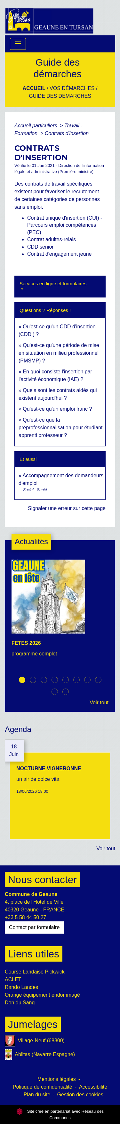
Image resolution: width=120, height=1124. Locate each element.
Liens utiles (33, 954)
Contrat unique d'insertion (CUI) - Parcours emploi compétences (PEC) (64, 225)
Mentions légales (56, 1079)
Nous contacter (42, 879)
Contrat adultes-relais (51, 239)
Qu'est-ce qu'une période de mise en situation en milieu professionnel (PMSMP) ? (59, 353)
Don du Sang (20, 1002)
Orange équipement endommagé (42, 995)
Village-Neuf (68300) (35, 1040)
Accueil (34, 88)
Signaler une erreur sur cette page (67, 508)
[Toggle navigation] (18, 44)
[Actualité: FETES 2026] (60, 612)
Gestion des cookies (80, 1094)
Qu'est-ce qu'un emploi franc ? (57, 409)
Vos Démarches (72, 88)
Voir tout (99, 702)
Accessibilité (93, 1087)
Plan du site (37, 1094)
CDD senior (40, 247)
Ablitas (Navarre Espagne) (40, 1054)
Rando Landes (21, 987)
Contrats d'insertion (67, 133)
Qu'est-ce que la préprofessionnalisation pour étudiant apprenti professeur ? (60, 427)
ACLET (13, 979)
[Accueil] (49, 17)
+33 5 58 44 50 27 (25, 917)
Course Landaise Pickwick (35, 971)
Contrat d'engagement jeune (59, 254)
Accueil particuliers (36, 125)
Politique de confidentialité (42, 1087)
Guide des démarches (60, 96)
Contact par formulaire (34, 927)
